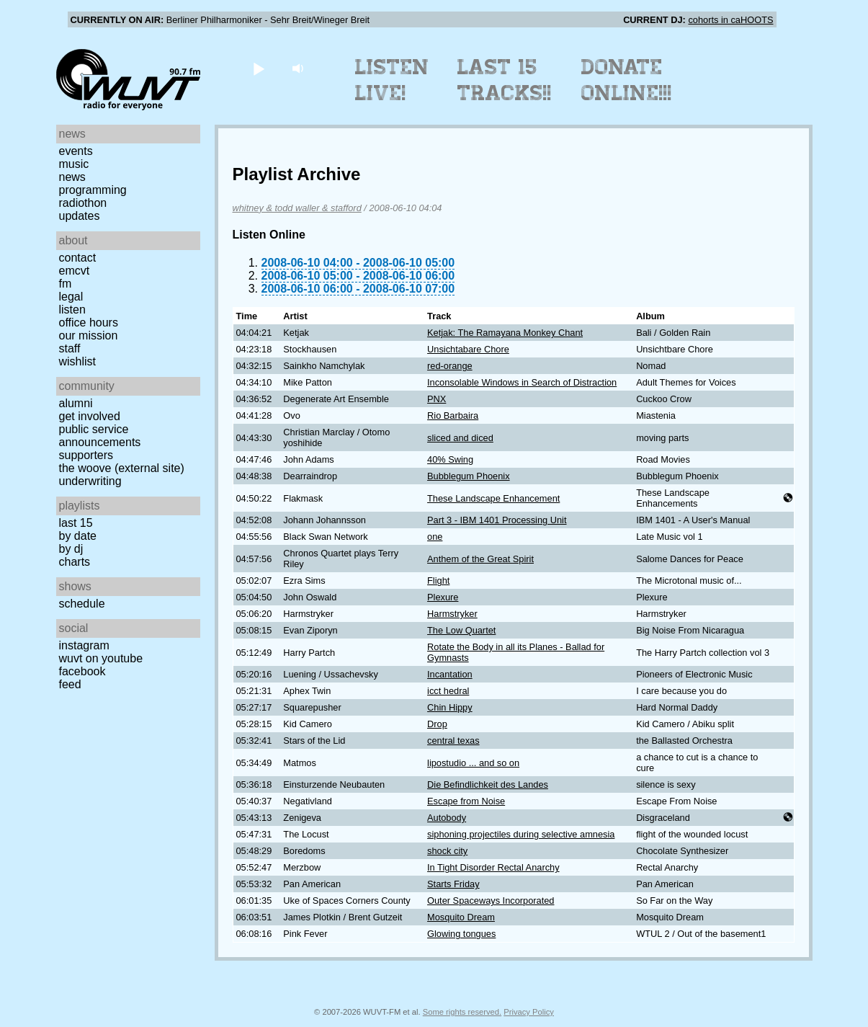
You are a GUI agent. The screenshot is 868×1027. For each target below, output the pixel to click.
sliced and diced (460, 437)
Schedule (82, 603)
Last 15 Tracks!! (504, 80)
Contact (78, 258)
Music (74, 164)
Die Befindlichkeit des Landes (487, 784)
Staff (70, 348)
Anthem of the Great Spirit (480, 558)
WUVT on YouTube (101, 658)
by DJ (71, 549)
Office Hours (88, 322)
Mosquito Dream (461, 917)
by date (78, 536)
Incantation (450, 674)
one (434, 536)
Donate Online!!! (626, 80)
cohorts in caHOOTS (730, 19)
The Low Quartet (461, 630)
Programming (93, 190)
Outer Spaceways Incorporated (490, 900)
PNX (436, 399)
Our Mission (88, 335)
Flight (438, 580)
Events (76, 151)
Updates (79, 216)
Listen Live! (392, 80)
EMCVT (74, 270)
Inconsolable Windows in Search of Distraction (522, 382)
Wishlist (78, 361)
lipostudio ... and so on (473, 762)
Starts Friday (453, 884)
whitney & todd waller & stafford (297, 208)
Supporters (86, 455)
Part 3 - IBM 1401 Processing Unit (496, 520)
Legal (71, 296)
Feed (70, 684)
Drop (437, 724)
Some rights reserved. (462, 1012)
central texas (453, 740)
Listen (72, 309)
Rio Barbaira (452, 415)
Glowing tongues (461, 933)
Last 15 (76, 523)
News (72, 177)
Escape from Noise (466, 801)
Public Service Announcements (100, 435)
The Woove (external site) (121, 468)
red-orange (450, 365)
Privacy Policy (529, 1012)
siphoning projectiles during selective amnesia (520, 834)
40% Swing (450, 459)
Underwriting (90, 481)
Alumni (76, 403)
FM (65, 283)
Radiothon (83, 203)
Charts (75, 562)
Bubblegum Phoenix (468, 476)
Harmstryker (452, 613)
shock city (447, 850)
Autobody (446, 817)
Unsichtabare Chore (468, 349)
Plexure (442, 597)
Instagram (84, 645)
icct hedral (448, 690)
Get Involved (89, 416)
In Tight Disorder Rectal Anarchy (493, 867)
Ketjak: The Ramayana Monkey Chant (505, 332)
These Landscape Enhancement (493, 498)
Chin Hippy (450, 707)
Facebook (82, 671)
